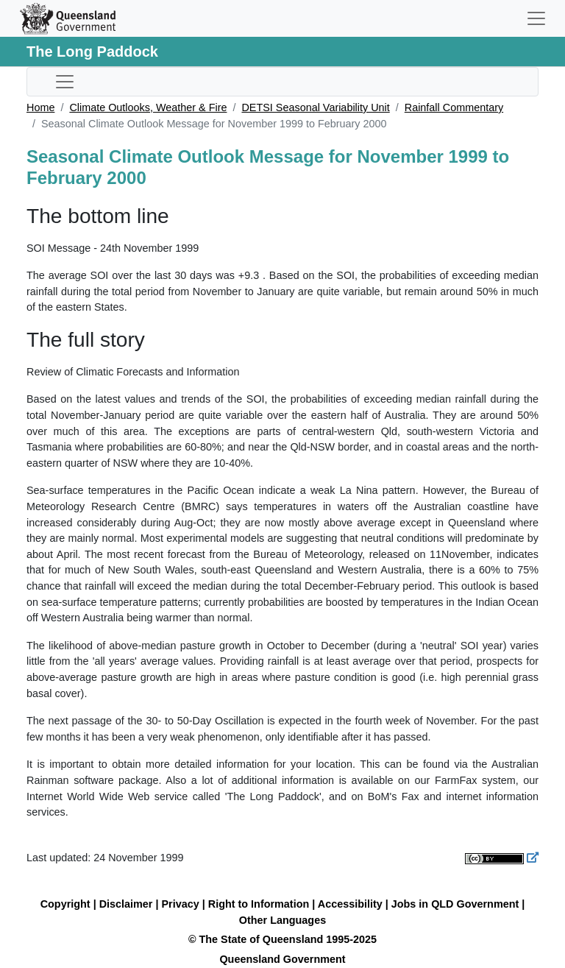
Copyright (65, 904)
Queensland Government (282, 959)
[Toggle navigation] (536, 18)
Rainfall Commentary (454, 107)
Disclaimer (126, 904)
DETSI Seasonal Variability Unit (315, 107)
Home (40, 107)
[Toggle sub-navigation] (65, 82)
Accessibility (350, 904)
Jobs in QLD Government (456, 904)
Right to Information (258, 904)
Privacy (180, 904)
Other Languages (282, 920)
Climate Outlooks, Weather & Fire (148, 107)
